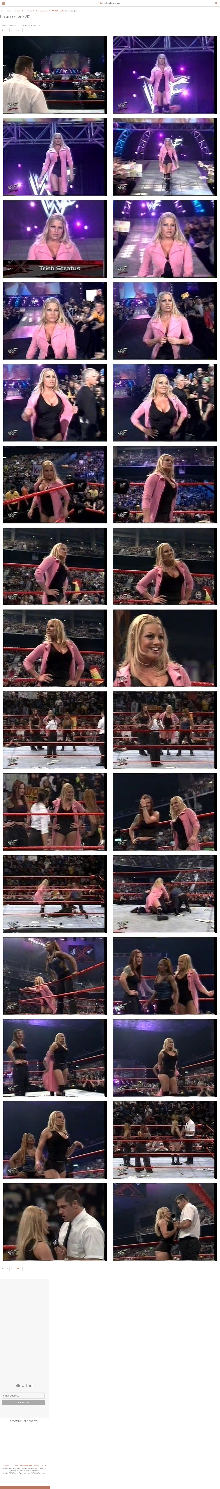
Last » (18, 30)
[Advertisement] (24, 1327)
